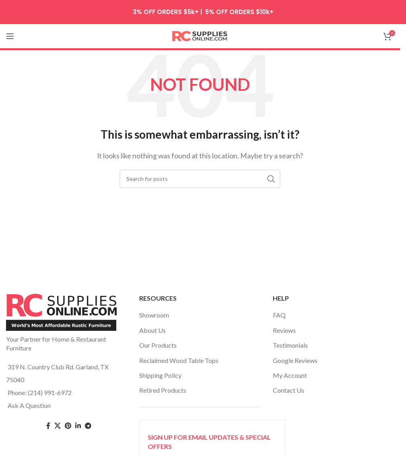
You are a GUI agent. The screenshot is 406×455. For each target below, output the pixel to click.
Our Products (158, 345)
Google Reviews (295, 360)
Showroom (154, 315)
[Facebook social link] (48, 426)
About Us (152, 330)
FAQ (279, 315)
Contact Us (288, 390)
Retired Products (162, 390)
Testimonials (290, 345)
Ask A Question (29, 405)
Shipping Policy (160, 375)
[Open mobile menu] (10, 36)
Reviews (284, 330)
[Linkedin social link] (78, 426)
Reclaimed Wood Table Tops (178, 360)
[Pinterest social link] (68, 426)
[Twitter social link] (57, 426)
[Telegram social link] (88, 426)
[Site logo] (200, 35)
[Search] (200, 179)
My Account (290, 375)
